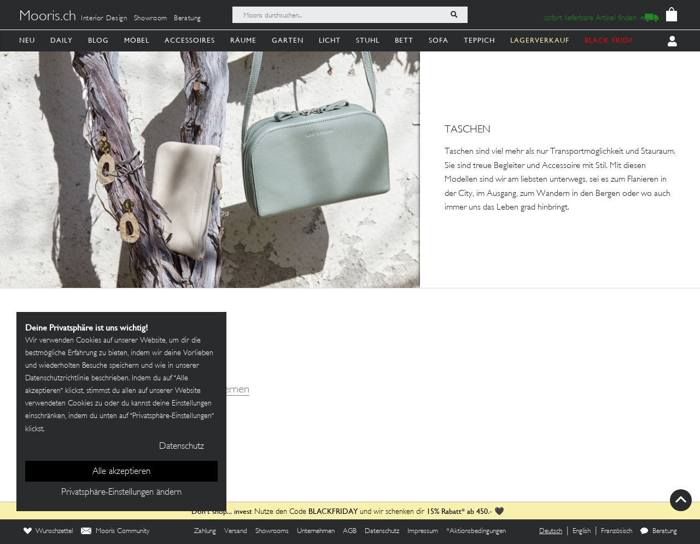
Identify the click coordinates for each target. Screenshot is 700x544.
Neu (27, 40)
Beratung (187, 18)
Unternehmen (316, 531)
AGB (350, 531)
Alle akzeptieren (121, 471)
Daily (61, 40)
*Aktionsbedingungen (476, 531)
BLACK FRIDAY (612, 40)
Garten (288, 40)
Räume (243, 40)
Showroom (150, 18)
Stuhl (368, 40)
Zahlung (205, 531)
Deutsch (550, 531)
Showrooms (272, 531)
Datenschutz (382, 531)
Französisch (616, 531)
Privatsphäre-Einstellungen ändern (121, 492)
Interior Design (104, 18)
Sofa (438, 40)
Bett (404, 40)
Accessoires (190, 40)
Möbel (136, 40)
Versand (235, 531)
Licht (330, 40)
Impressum (422, 531)
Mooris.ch (47, 17)
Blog (98, 40)
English (582, 531)
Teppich (479, 40)
